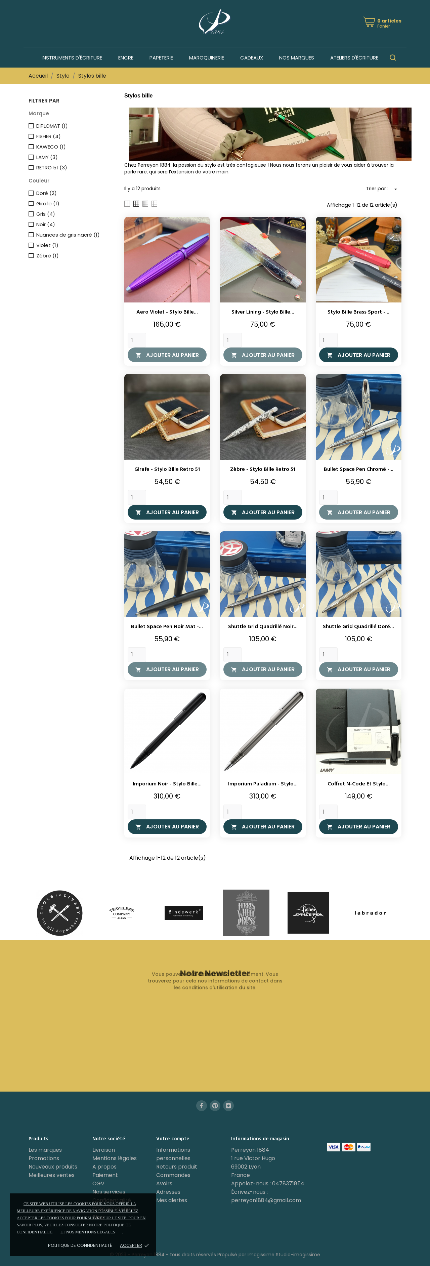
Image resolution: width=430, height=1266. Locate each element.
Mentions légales (114, 1158)
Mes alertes (171, 1200)
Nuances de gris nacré (68, 234)
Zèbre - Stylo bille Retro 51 (262, 469)
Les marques (45, 1150)
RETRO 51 (51, 167)
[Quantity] (137, 340)
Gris (45, 213)
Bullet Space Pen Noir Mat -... (167, 626)
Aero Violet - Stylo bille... (167, 312)
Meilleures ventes (52, 1175)
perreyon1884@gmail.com (266, 1200)
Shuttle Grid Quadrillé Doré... (358, 626)
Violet (47, 245)
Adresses (168, 1192)
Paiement (105, 1175)
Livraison (103, 1150)
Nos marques (296, 57)
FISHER (48, 136)
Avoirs (164, 1183)
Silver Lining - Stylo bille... (262, 312)
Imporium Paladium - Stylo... (263, 784)
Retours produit (176, 1167)
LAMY (47, 157)
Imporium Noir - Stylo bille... (167, 784)
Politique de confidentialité (80, 1245)
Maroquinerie (206, 57)
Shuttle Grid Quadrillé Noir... (263, 626)
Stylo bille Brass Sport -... (358, 312)
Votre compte (172, 1139)
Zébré (47, 255)
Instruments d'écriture (72, 57)
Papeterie (161, 57)
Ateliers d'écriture (354, 57)
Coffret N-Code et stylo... (359, 784)
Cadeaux (251, 57)
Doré (46, 193)
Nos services (108, 1192)
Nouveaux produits (53, 1167)
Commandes (173, 1175)
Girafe (47, 203)
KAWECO (51, 146)
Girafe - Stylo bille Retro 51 (167, 469)
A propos (104, 1167)
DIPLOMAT (52, 125)
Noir (45, 224)
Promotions (44, 1158)
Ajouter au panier (167, 355)
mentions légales (95, 1232)
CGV (98, 1183)
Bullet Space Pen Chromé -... (358, 469)
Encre (125, 57)
